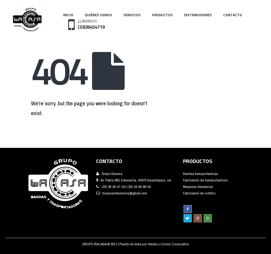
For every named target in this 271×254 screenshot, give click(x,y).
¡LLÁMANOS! (91, 24)
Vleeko (153, 244)
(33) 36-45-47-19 (113, 186)
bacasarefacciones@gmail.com (124, 193)
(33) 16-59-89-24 (139, 186)
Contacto (232, 15)
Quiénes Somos (98, 15)
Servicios (132, 15)
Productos (162, 15)
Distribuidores (198, 15)
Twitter (188, 218)
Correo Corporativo (174, 244)
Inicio (68, 15)
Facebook (188, 209)
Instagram (198, 218)
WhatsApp (208, 218)
